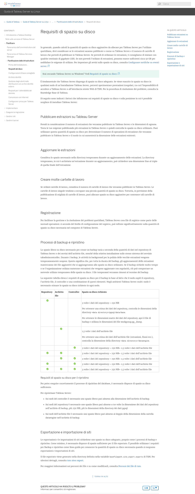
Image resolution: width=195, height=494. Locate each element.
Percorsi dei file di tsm (129, 466)
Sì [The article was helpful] (146, 488)
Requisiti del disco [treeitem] (15, 69)
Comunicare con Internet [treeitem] (18, 97)
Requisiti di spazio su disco (104, 74)
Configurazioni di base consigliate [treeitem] (21, 73)
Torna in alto (100, 476)
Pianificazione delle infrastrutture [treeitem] (20, 61)
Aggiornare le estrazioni (177, 41)
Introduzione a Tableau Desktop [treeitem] (18, 35)
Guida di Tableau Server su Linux (36, 22)
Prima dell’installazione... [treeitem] (18, 65)
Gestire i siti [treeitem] (10, 116)
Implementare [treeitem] (11, 108)
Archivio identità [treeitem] (14, 77)
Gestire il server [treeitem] (12, 120)
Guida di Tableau (12, 22)
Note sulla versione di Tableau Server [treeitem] (20, 39)
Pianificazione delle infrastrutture (70, 22)
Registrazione (173, 52)
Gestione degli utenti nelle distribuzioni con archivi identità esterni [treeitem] (20, 84)
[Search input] (177, 4)
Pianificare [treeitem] (10, 43)
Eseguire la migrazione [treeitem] (14, 112)
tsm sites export (75, 460)
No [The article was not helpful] (155, 488)
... (53, 22)
